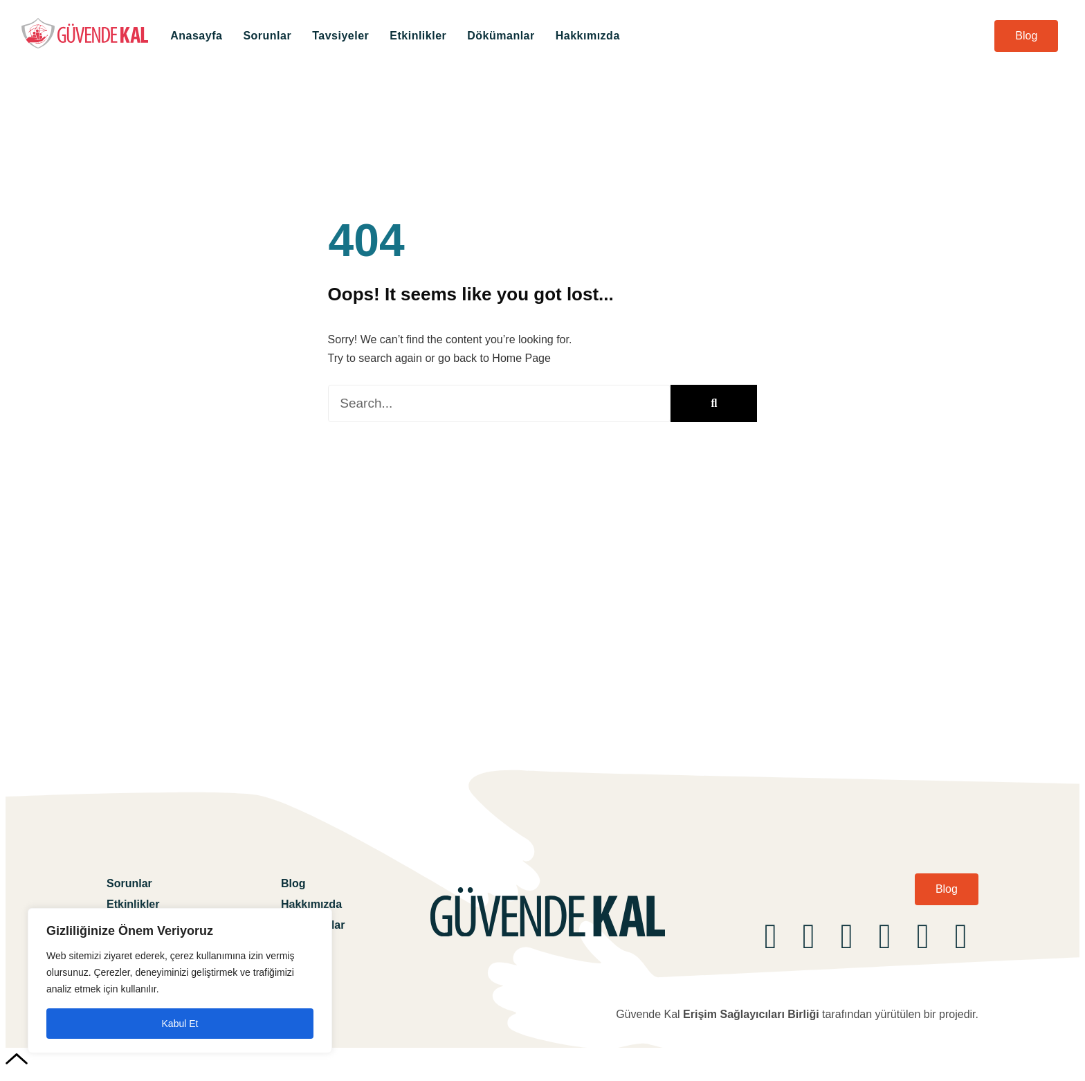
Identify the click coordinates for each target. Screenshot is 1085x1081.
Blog (293, 883)
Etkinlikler (418, 36)
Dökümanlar (500, 36)
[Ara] (714, 403)
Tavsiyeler (340, 36)
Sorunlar (267, 36)
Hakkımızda (588, 36)
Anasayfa (196, 36)
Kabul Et (180, 1023)
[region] (180, 980)
